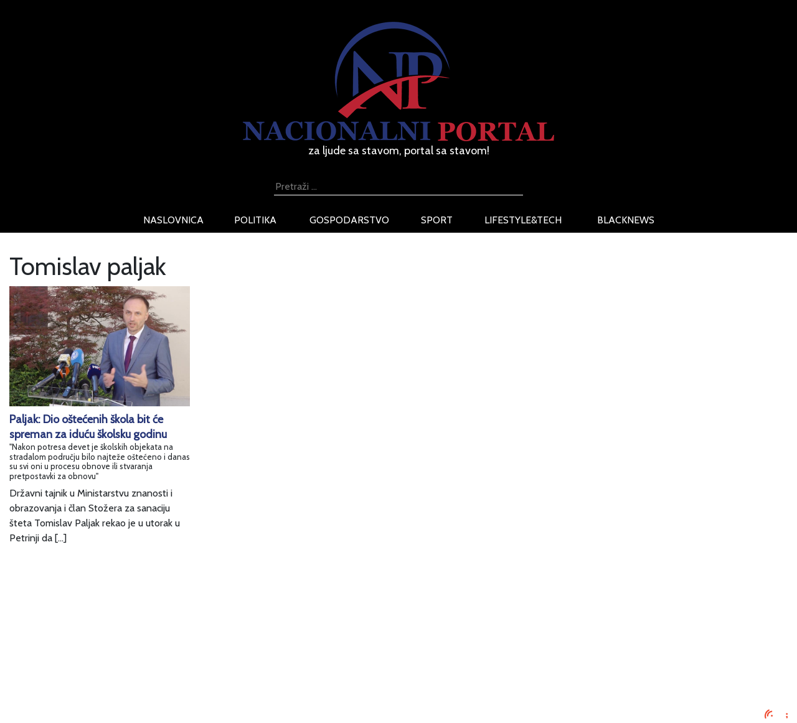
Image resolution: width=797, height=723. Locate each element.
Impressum (141, 626)
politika (255, 220)
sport (437, 220)
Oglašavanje (144, 640)
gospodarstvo (349, 220)
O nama (135, 670)
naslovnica (173, 220)
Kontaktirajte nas (154, 685)
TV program (143, 700)
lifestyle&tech (523, 220)
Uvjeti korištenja (152, 655)
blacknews (625, 220)
